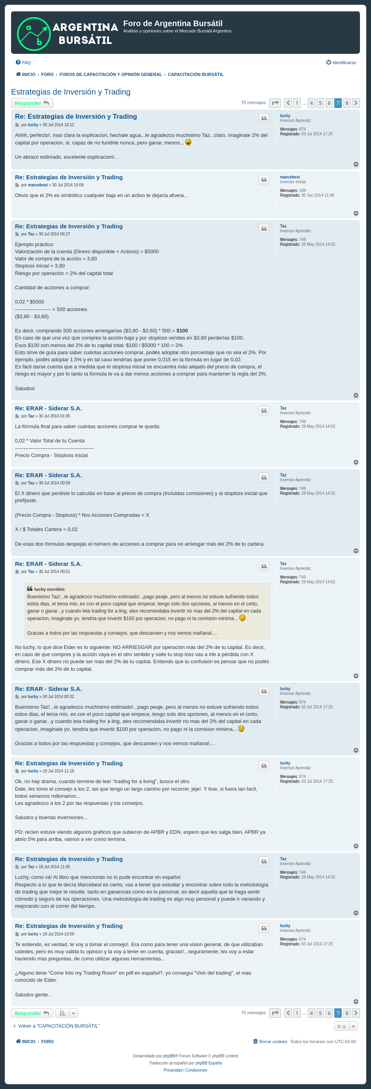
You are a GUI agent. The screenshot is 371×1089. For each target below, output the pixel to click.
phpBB (169, 1056)
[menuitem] (23, 62)
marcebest (290, 177)
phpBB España (209, 1063)
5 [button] (320, 102)
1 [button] (297, 102)
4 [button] (311, 102)
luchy (285, 116)
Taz (283, 226)
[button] (275, 103)
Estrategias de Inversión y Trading (70, 91)
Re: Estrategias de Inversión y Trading (76, 116)
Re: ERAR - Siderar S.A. (48, 408)
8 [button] (347, 102)
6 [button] (329, 102)
